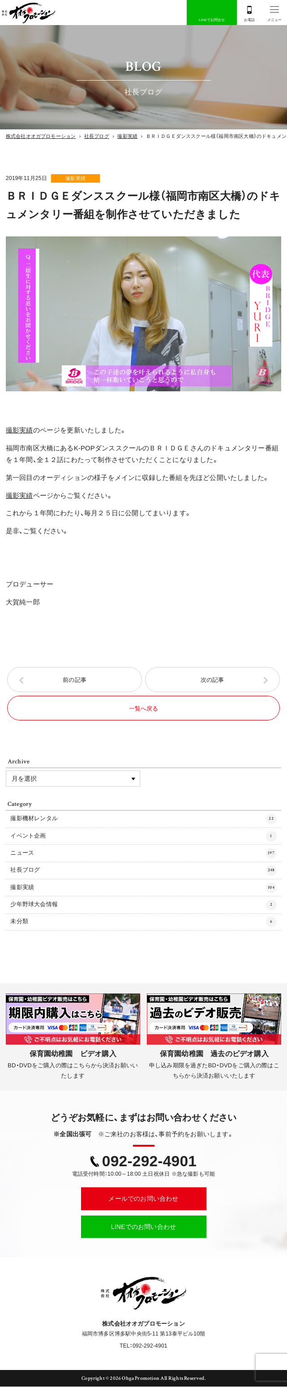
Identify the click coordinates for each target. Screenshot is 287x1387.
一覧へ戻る (143, 708)
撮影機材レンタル (143, 819)
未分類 (143, 922)
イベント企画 (143, 836)
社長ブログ (143, 870)
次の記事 (212, 679)
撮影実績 (76, 178)
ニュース (143, 853)
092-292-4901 (149, 1161)
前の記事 (74, 679)
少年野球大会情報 (143, 905)
